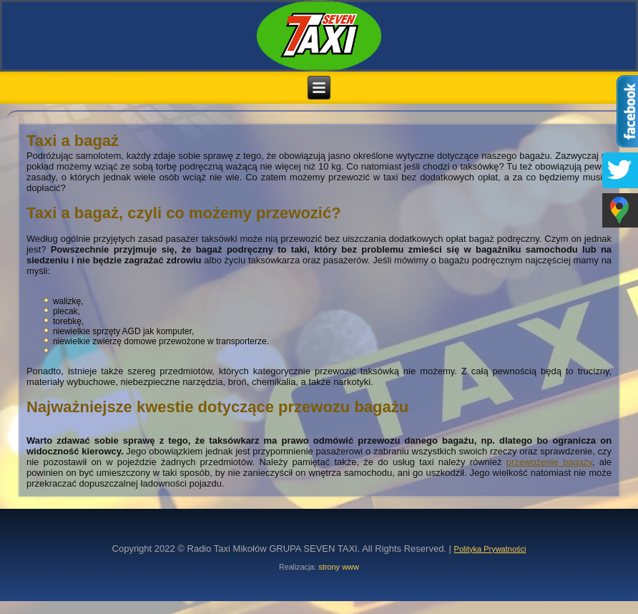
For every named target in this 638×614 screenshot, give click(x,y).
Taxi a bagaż (72, 141)
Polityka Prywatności (490, 549)
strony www (338, 566)
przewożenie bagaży (549, 462)
